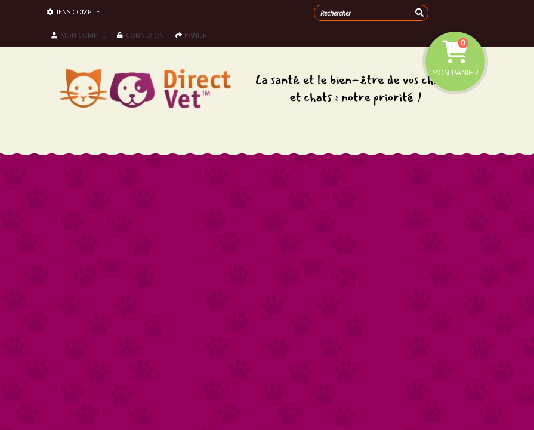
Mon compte (78, 34)
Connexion (140, 34)
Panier (191, 34)
